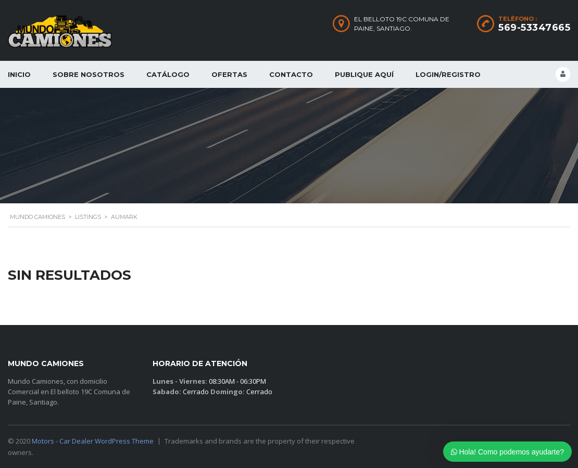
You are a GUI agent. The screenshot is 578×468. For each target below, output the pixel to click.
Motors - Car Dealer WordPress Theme (93, 441)
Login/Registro (448, 74)
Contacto (291, 74)
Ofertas (229, 74)
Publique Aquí (364, 74)
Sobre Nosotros (88, 74)
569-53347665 (534, 27)
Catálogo (168, 74)
